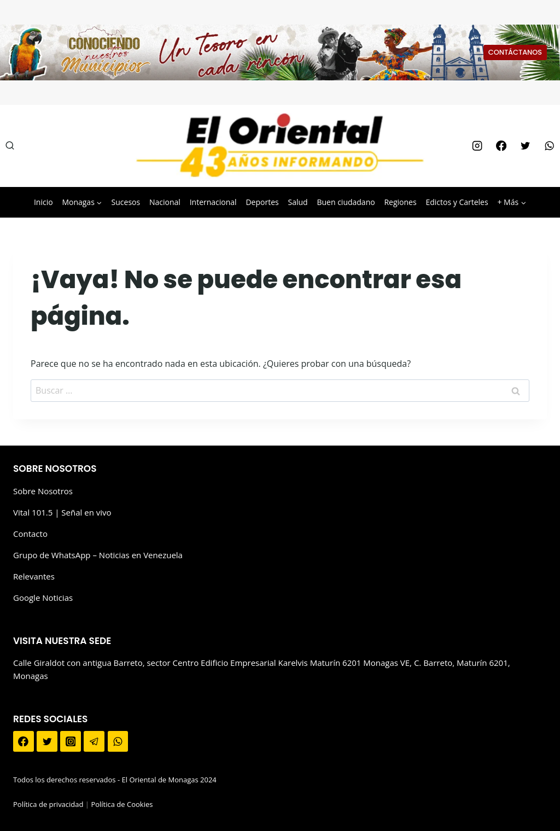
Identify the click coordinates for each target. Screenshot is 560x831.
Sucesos (126, 202)
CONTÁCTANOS (515, 52)
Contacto (30, 533)
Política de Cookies (122, 804)
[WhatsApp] (549, 146)
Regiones (400, 202)
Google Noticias (43, 597)
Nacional (164, 202)
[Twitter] (525, 146)
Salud (297, 202)
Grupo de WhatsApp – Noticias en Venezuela (98, 554)
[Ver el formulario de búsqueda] (10, 146)
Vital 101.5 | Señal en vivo (62, 512)
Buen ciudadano (346, 202)
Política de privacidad (48, 804)
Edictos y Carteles (456, 202)
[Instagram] (476, 146)
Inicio (43, 202)
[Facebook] (501, 146)
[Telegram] (94, 741)
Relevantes (34, 576)
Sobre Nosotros (43, 490)
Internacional (213, 202)
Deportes (262, 202)
